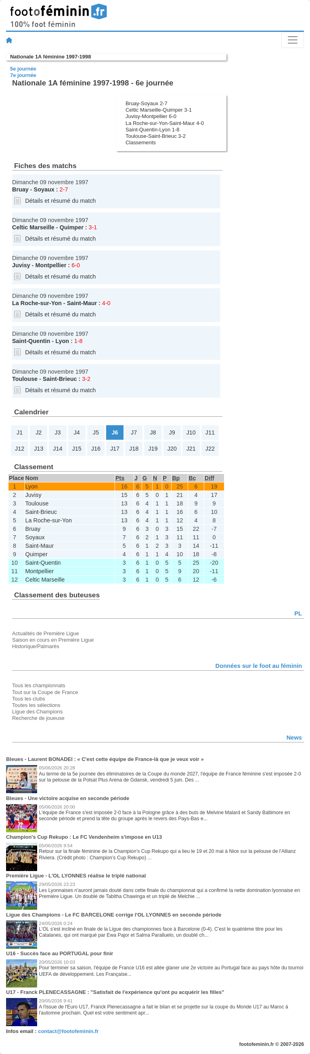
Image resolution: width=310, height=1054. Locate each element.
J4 (77, 432)
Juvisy (21, 265)
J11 (210, 432)
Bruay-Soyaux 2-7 (147, 103)
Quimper (72, 227)
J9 (172, 432)
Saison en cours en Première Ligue (53, 640)
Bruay (20, 189)
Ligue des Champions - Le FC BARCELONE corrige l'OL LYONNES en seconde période (114, 915)
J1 (20, 432)
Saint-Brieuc (60, 379)
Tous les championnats (38, 685)
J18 (133, 448)
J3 (57, 432)
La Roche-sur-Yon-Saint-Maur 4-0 (165, 123)
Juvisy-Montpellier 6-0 (151, 116)
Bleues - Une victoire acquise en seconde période (67, 798)
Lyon (62, 341)
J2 (39, 432)
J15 (77, 448)
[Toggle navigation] (292, 40)
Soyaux (44, 189)
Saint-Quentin (31, 341)
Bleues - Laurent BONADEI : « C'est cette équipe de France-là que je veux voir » (105, 759)
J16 (96, 448)
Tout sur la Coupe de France (45, 692)
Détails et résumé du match (60, 200)
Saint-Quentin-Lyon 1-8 (152, 130)
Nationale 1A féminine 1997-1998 (50, 57)
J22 (210, 448)
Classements (141, 142)
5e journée (23, 69)
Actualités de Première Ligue (45, 633)
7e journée (23, 75)
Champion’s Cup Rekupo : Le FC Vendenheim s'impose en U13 (84, 837)
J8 (153, 432)
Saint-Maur (82, 303)
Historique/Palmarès (35, 646)
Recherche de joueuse (38, 718)
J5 (96, 432)
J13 (38, 448)
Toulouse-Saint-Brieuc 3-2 (156, 136)
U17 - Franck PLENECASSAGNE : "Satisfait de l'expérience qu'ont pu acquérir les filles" (115, 992)
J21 (191, 448)
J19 (152, 448)
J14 (57, 448)
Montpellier (51, 265)
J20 (171, 448)
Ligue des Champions (37, 712)
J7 (134, 432)
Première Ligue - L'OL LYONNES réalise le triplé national (76, 876)
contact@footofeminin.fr (68, 1031)
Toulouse (25, 379)
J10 (191, 432)
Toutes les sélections (36, 705)
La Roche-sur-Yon (37, 303)
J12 (19, 448)
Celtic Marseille (33, 227)
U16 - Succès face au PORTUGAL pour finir (59, 953)
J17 (114, 448)
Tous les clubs (28, 699)
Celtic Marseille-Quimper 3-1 (159, 110)
